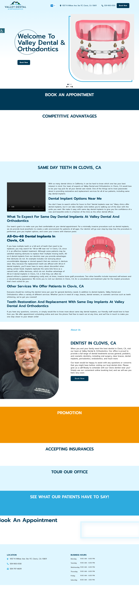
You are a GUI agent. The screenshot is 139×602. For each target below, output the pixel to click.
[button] (67, 86)
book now (123, 5)
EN (52, 5)
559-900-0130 (109, 5)
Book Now (24, 62)
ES (54, 5)
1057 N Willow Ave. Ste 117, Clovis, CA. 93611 (79, 5)
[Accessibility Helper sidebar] (2, 30)
